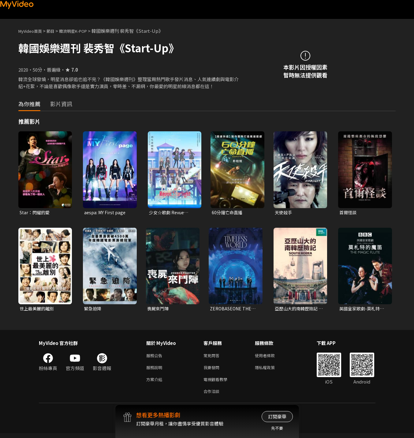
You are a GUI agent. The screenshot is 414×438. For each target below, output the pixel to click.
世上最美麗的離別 (38, 309)
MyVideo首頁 (32, 31)
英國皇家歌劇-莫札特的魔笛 (363, 309)
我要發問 (212, 370)
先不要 (277, 428)
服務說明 (155, 370)
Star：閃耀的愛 (36, 212)
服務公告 (155, 357)
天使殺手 (284, 212)
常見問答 (212, 357)
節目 (55, 31)
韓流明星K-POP (81, 31)
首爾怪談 (348, 212)
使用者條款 (270, 357)
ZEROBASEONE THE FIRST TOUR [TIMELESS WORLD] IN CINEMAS (232, 309)
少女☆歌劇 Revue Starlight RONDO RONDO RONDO (168, 212)
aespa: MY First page (106, 212)
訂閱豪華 (277, 416)
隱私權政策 (270, 370)
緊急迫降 (93, 309)
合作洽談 (212, 395)
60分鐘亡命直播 (228, 212)
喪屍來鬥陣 (158, 309)
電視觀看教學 (217, 383)
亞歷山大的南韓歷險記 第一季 (298, 309)
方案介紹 (155, 383)
